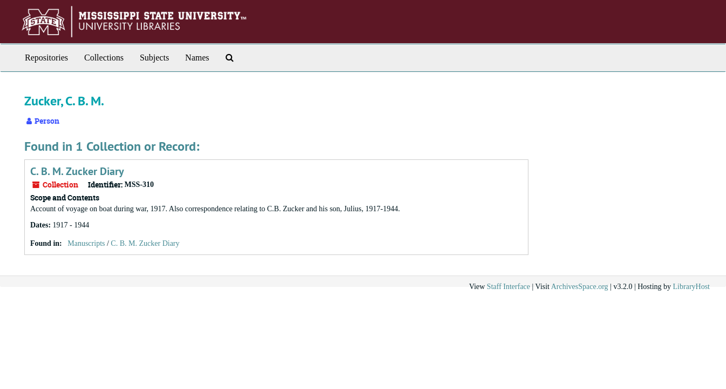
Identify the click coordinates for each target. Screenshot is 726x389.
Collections (104, 57)
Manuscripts (86, 243)
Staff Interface (508, 287)
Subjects (154, 57)
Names (197, 57)
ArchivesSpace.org (579, 287)
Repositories (46, 57)
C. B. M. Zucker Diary (77, 171)
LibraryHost (691, 287)
